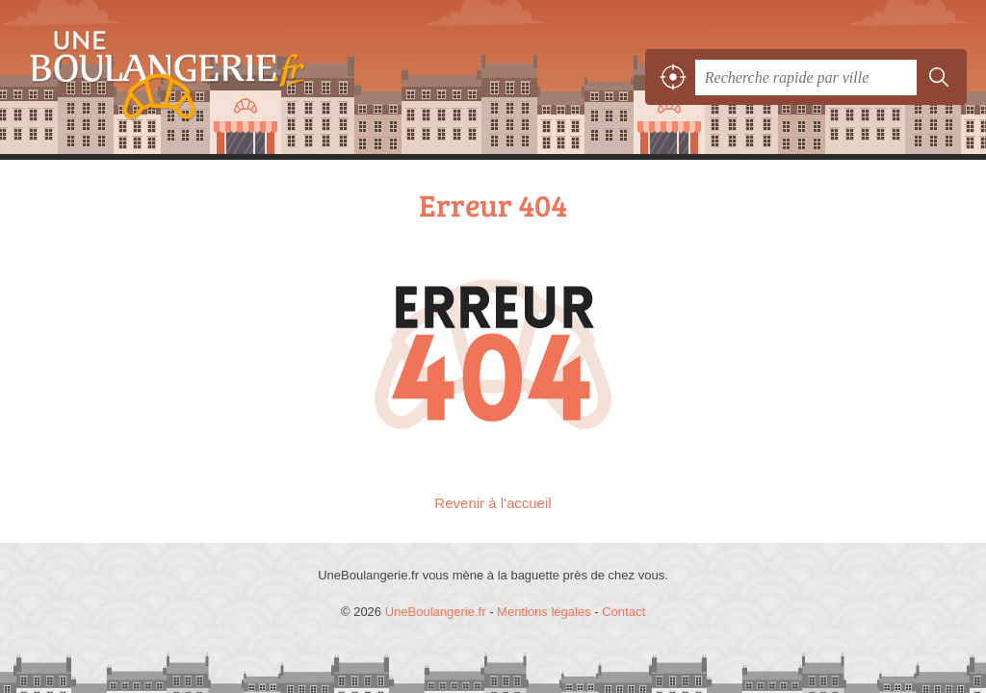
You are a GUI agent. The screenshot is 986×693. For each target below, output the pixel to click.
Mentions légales (544, 611)
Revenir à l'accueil (492, 503)
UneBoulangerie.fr (159, 77)
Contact (623, 611)
